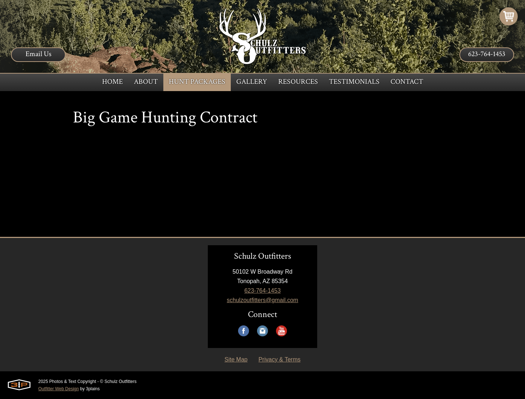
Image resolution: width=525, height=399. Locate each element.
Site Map (236, 359)
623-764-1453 (486, 54)
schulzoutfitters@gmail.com (262, 300)
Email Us (38, 54)
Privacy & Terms (279, 359)
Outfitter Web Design (58, 388)
